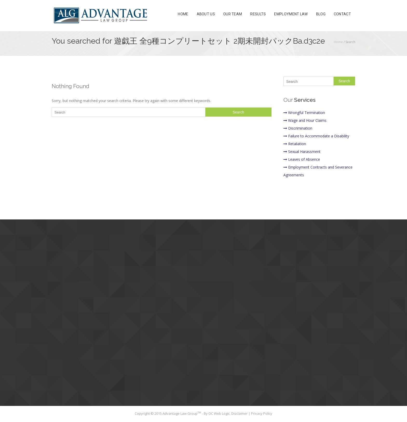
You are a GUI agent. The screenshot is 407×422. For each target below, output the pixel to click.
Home (183, 14)
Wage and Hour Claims (305, 120)
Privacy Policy (261, 413)
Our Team (232, 14)
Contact (342, 14)
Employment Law (291, 14)
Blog (320, 14)
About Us (206, 14)
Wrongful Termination (304, 112)
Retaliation (294, 143)
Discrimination (297, 128)
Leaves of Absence (301, 159)
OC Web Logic (219, 413)
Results (258, 14)
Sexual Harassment (302, 151)
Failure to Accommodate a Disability (316, 135)
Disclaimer (239, 413)
